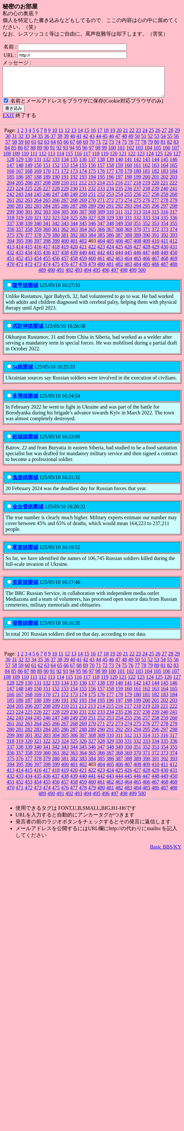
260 (174, 200)
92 (59, 153)
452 (20, 264)
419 (65, 252)
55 (169, 142)
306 (74, 217)
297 (164, 211)
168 (29, 177)
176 (101, 177)
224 (20, 194)
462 (110, 264)
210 (65, 188)
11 (61, 136)
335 (164, 223)
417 (47, 252)
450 (174, 258)
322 (47, 223)
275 (137, 206)
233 (101, 194)
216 (119, 188)
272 (110, 206)
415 (29, 252)
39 (66, 142)
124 (150, 159)
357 (20, 235)
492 (69, 276)
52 (150, 142)
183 (164, 177)
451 (11, 264)
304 (56, 217)
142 (137, 165)
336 (174, 223)
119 (104, 159)
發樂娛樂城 (25, 628)
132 (47, 165)
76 (131, 147)
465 (137, 264)
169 (38, 177)
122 (131, 159)
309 (101, 217)
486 (155, 270)
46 (111, 142)
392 (164, 241)
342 (56, 229)
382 (74, 241)
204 (11, 188)
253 (110, 200)
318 (11, 223)
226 (38, 194)
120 (113, 159)
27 (164, 136)
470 (11, 270)
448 (155, 258)
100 (112, 153)
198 (128, 182)
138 (101, 165)
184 (174, 177)
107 (175, 153)
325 (74, 223)
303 (47, 217)
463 (119, 264)
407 (128, 246)
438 (65, 258)
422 (92, 252)
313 (137, 217)
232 (92, 194)
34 (34, 142)
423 (101, 252)
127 (177, 159)
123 (141, 159)
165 (174, 171)
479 (92, 270)
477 (74, 270)
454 (38, 264)
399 (56, 246)
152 (56, 171)
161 (137, 171)
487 (164, 270)
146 (174, 165)
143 (146, 165)
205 (20, 188)
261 (11, 206)
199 (137, 182)
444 (119, 258)
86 (20, 153)
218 (137, 188)
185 (11, 182)
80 (156, 147)
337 (11, 229)
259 (164, 200)
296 (155, 211)
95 (78, 153)
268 (74, 206)
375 (11, 241)
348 (110, 229)
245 (38, 200)
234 (110, 194)
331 (128, 223)
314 (146, 217)
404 (101, 246)
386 (110, 241)
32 (21, 142)
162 (146, 171)
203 (174, 182)
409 (146, 246)
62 (40, 147)
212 (83, 188)
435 (38, 258)
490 (51, 276)
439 (74, 258)
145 (164, 165)
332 (137, 223)
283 (38, 211)
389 (137, 241)
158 (110, 171)
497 (115, 276)
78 (143, 147)
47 (118, 142)
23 (138, 136)
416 (38, 252)
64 (53, 147)
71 (98, 147)
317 (173, 217)
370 (137, 235)
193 (83, 182)
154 (74, 171)
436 (47, 258)
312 (128, 217)
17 (99, 136)
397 (38, 246)
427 (137, 252)
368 (119, 235)
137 (92, 165)
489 (42, 276)
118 (95, 159)
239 (155, 194)
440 (83, 258)
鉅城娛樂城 (25, 442)
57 (8, 147)
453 (29, 264)
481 (110, 270)
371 (146, 235)
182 (155, 177)
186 (20, 182)
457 (65, 264)
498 (124, 276)
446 (137, 258)
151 (47, 171)
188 (38, 182)
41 (79, 142)
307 (83, 217)
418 (56, 252)
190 (56, 182)
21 (125, 136)
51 (143, 142)
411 (164, 246)
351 (137, 229)
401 (74, 246)
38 (59, 142)
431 (174, 252)
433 (20, 258)
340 (38, 229)
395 (20, 246)
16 (93, 136)
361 (56, 235)
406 (119, 246)
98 (98, 153)
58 (14, 147)
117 (87, 159)
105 (157, 153)
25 (151, 136)
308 (92, 217)
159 (119, 171)
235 (119, 194)
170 (47, 177)
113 (51, 159)
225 (29, 194)
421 (83, 252)
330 (119, 223)
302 (38, 217)
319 (20, 223)
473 (38, 270)
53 (156, 142)
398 (47, 246)
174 (83, 177)
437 (56, 258)
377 (29, 241)
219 (146, 188)
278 (164, 206)
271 (101, 206)
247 (56, 200)
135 (74, 165)
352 (146, 229)
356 (11, 235)
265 (47, 206)
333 (146, 223)
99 (104, 153)
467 (155, 264)
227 (47, 194)
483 (128, 270)
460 (92, 264)
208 (47, 188)
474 (47, 270)
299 (11, 217)
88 (33, 153)
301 (29, 217)
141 (128, 165)
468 (164, 264)
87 (26, 153)
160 (128, 171)
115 (69, 159)
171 (56, 177)
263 (29, 206)
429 (155, 252)
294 (137, 211)
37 (53, 142)
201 (155, 182)
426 (128, 252)
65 (59, 147)
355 (174, 229)
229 (65, 194)
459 (83, 264)
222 (173, 188)
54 (163, 142)
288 (83, 211)
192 (74, 182)
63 (46, 147)
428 (146, 252)
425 (119, 252)
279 (174, 206)
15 (86, 136)
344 (74, 229)
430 (164, 252)
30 (8, 142)
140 (119, 165)
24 (144, 136)
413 (11, 252)
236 (128, 194)
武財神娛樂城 (27, 332)
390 (146, 241)
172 (65, 177)
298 (174, 211)
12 (67, 136)
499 (133, 276)
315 (155, 217)
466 (146, 264)
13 (73, 136)
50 (137, 142)
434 (29, 258)
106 (166, 153)
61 (34, 147)
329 (110, 223)
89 (39, 153)
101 (121, 153)
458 (74, 264)
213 (92, 188)
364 (83, 235)
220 (155, 188)
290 (101, 211)
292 (119, 211)
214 (101, 188)
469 (174, 264)
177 (110, 177)
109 (16, 159)
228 (56, 194)
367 (110, 235)
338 (20, 229)
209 (56, 188)
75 (124, 147)
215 (110, 188)
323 (56, 223)
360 (47, 235)
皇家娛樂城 (25, 588)
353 (155, 229)
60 (27, 147)
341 (47, 229)
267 (65, 206)
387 (119, 241)
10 (54, 136)
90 (46, 153)
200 (146, 182)
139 (110, 165)
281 (20, 211)
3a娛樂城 (22, 372)
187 (29, 182)
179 (128, 177)
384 (92, 241)
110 (25, 159)
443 (110, 258)
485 (146, 270)
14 (80, 136)
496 (106, 276)
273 (119, 206)
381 (65, 241)
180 (137, 177)
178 (119, 177)
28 (170, 136)
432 (11, 258)
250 (83, 200)
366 (101, 235)
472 (29, 270)
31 (14, 142)
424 (110, 252)
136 (83, 165)
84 (7, 153)
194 (92, 182)
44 (98, 142)
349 (119, 229)
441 (92, 258)
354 (164, 229)
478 (83, 270)
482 (119, 270)
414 (20, 252)
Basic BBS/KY (165, 852)
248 (65, 200)
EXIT (8, 121)
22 (132, 136)
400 (65, 246)
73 (111, 147)
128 (11, 165)
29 (177, 136)
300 (20, 217)
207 (38, 188)
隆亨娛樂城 (25, 291)
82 (169, 147)
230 (74, 194)
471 (20, 270)
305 (65, 217)
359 (38, 235)
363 (74, 235)
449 (164, 258)
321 (38, 223)
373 (164, 235)
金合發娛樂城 (27, 512)
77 (137, 147)
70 (92, 147)
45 (105, 142)
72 (105, 147)
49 (131, 142)
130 (29, 165)
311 (119, 217)
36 (46, 142)
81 (163, 147)
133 (56, 165)
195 (101, 182)
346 (92, 229)
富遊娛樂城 (25, 553)
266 (56, 206)
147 (11, 171)
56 (176, 142)
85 (13, 153)
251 (92, 200)
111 (34, 159)
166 (11, 177)
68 (79, 147)
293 (128, 211)
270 (92, 206)
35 (40, 142)
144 (155, 165)
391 (155, 241)
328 (101, 223)
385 (101, 241)
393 (174, 241)
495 (97, 276)
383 (83, 241)
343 (65, 229)
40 (72, 142)
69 (85, 147)
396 (29, 246)
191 (65, 182)
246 (47, 200)
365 (92, 235)
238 (146, 194)
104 (148, 153)
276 (146, 206)
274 (128, 206)
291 (110, 211)
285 (56, 211)
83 (176, 147)
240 (164, 194)
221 (164, 188)
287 (74, 211)
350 (128, 229)
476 (65, 270)
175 (92, 177)
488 (174, 270)
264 (38, 206)
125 (159, 159)
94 (72, 153)
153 (65, 171)
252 (101, 200)
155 (83, 171)
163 (155, 171)
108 (7, 159)
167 (20, 177)
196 (110, 182)
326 (83, 223)
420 (74, 252)
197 (119, 182)
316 (164, 217)
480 (101, 270)
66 (66, 147)
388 (128, 241)
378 (38, 241)
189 (47, 182)
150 (38, 171)
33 (27, 142)
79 (150, 147)
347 (101, 229)
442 (101, 258)
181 (146, 177)
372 (155, 235)
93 (65, 153)
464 (128, 264)
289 (92, 211)
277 (155, 206)
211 (74, 188)
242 (11, 200)
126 (168, 159)
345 (83, 229)
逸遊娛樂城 (25, 483)
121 (122, 159)
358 (29, 235)
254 (119, 200)
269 (83, 206)
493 (78, 276)
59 (21, 147)
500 (142, 276)
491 (60, 276)
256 (137, 200)
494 (88, 276)
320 (29, 223)
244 (29, 200)
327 (92, 223)
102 (130, 153)
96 (85, 153)
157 (101, 171)
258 (155, 200)
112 (42, 159)
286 (65, 211)
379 (47, 241)
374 (174, 235)
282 (29, 211)
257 (146, 200)
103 (139, 153)
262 (20, 206)
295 (146, 211)
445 (128, 258)
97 (91, 153)
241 (174, 194)
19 (112, 136)
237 (137, 194)
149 (29, 171)
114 (60, 159)
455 (47, 264)
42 (85, 142)
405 (110, 246)
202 (164, 182)
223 (11, 194)
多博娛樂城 (25, 401)
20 (119, 136)
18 (106, 136)
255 (128, 200)
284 (47, 211)
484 (137, 270)
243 (20, 200)
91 (52, 153)
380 (56, 241)
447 (146, 258)
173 (74, 177)
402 (83, 246)
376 (20, 241)
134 (65, 165)
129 (20, 165)
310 (110, 217)
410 (155, 246)
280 (11, 211)
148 (20, 171)
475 (56, 270)
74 (118, 147)
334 (155, 223)
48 (124, 142)
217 (128, 188)
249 (74, 200)
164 (164, 171)
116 (78, 159)
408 (137, 246)
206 (29, 188)
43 (92, 142)
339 (29, 229)
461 (101, 264)
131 (38, 165)
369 (128, 235)
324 (65, 223)
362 (65, 235)
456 (56, 264)
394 (11, 246)
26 (157, 136)
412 (173, 246)
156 (92, 171)
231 (83, 194)
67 (72, 147)
